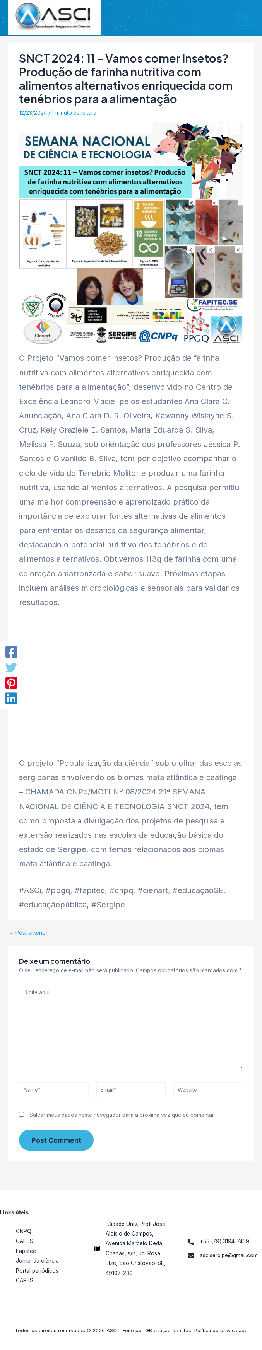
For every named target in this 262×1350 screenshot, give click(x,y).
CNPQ (23, 1231)
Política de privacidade (221, 1330)
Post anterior (28, 937)
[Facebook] (11, 652)
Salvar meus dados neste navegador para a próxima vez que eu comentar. (122, 1119)
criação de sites (172, 1330)
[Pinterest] (11, 683)
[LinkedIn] (11, 698)
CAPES (24, 1241)
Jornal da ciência (37, 1261)
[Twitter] (11, 667)
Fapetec (26, 1251)
